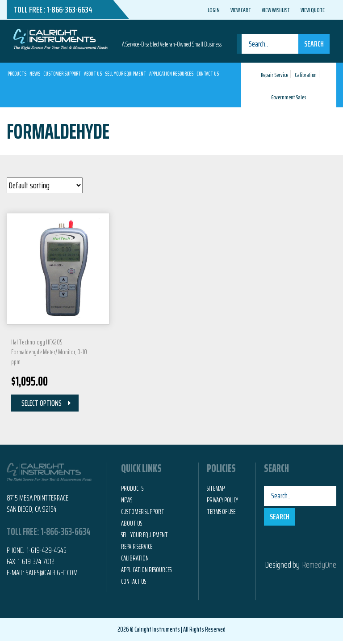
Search (314, 44)
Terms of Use (221, 511)
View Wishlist (276, 10)
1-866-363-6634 (69, 9)
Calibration (306, 75)
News (34, 73)
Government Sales (288, 97)
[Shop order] (45, 185)
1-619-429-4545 (46, 550)
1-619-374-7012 (36, 561)
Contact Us (208, 73)
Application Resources (171, 73)
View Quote (313, 10)
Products (17, 73)
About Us (93, 73)
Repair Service (274, 75)
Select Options (41, 403)
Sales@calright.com (51, 572)
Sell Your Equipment (125, 73)
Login (214, 10)
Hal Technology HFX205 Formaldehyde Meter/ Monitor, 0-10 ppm (49, 352)
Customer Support (62, 73)
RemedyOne (319, 564)
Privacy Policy (222, 500)
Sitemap (216, 488)
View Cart (240, 10)
